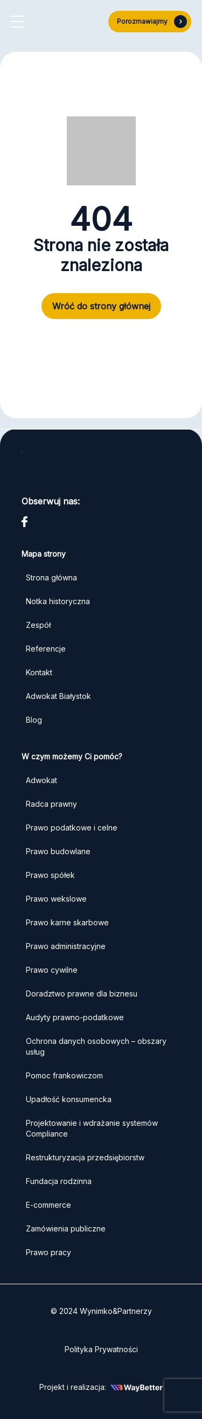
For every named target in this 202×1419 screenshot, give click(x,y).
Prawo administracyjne (66, 946)
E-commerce (48, 1204)
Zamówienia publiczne (66, 1228)
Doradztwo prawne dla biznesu (81, 993)
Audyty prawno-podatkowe (75, 1017)
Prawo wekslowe (56, 898)
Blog (34, 719)
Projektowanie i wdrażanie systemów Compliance (92, 1128)
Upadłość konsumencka (69, 1099)
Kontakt (39, 672)
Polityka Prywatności (101, 1349)
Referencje (46, 648)
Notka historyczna (58, 601)
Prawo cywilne (52, 969)
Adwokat (41, 780)
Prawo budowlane (58, 851)
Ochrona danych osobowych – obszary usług (96, 1046)
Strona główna (51, 577)
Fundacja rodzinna (59, 1181)
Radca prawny (51, 803)
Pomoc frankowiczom (64, 1075)
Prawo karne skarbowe (67, 922)
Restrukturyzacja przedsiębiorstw (85, 1157)
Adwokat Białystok (58, 696)
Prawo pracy (48, 1252)
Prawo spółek (50, 875)
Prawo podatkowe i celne (73, 827)
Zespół (38, 624)
